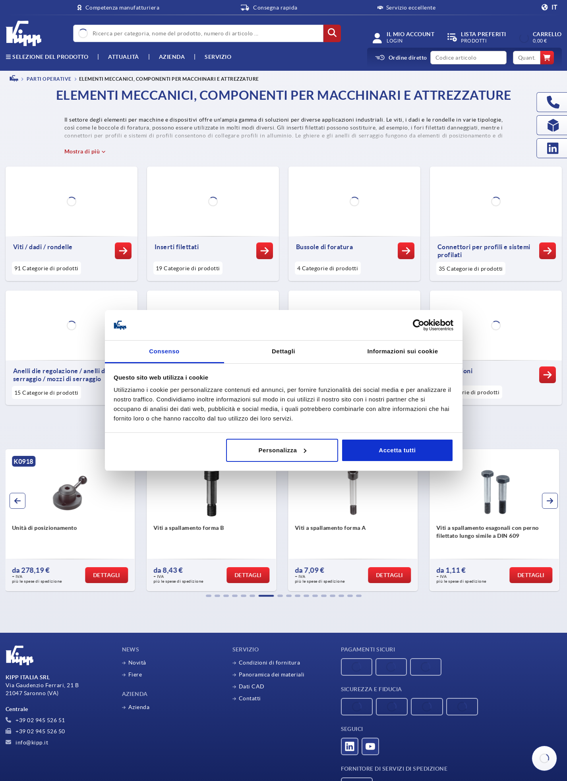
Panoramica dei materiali (272, 674)
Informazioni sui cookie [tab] (402, 351)
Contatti (250, 698)
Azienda (172, 57)
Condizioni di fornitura (269, 662)
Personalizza (283, 450)
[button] (208, 596)
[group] (71, 520)
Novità (137, 662)
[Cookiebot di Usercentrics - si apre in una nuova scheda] (418, 325)
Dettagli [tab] (283, 351)
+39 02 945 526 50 (35, 731)
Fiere (135, 674)
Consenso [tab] (164, 351)
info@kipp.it (27, 742)
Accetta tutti (397, 450)
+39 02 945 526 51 (35, 720)
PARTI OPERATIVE (49, 78)
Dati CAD (252, 686)
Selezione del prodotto (47, 57)
